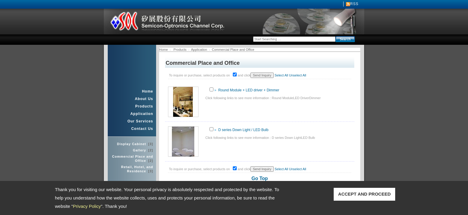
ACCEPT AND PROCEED (364, 193)
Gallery (143, 150)
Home (147, 91)
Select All (281, 75)
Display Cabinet (135, 144)
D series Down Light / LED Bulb (243, 130)
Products (144, 106)
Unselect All (297, 75)
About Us (144, 99)
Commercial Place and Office (132, 158)
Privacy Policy (87, 206)
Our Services (140, 121)
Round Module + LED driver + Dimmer (248, 90)
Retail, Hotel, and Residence (137, 169)
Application (141, 114)
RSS (354, 4)
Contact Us (142, 129)
